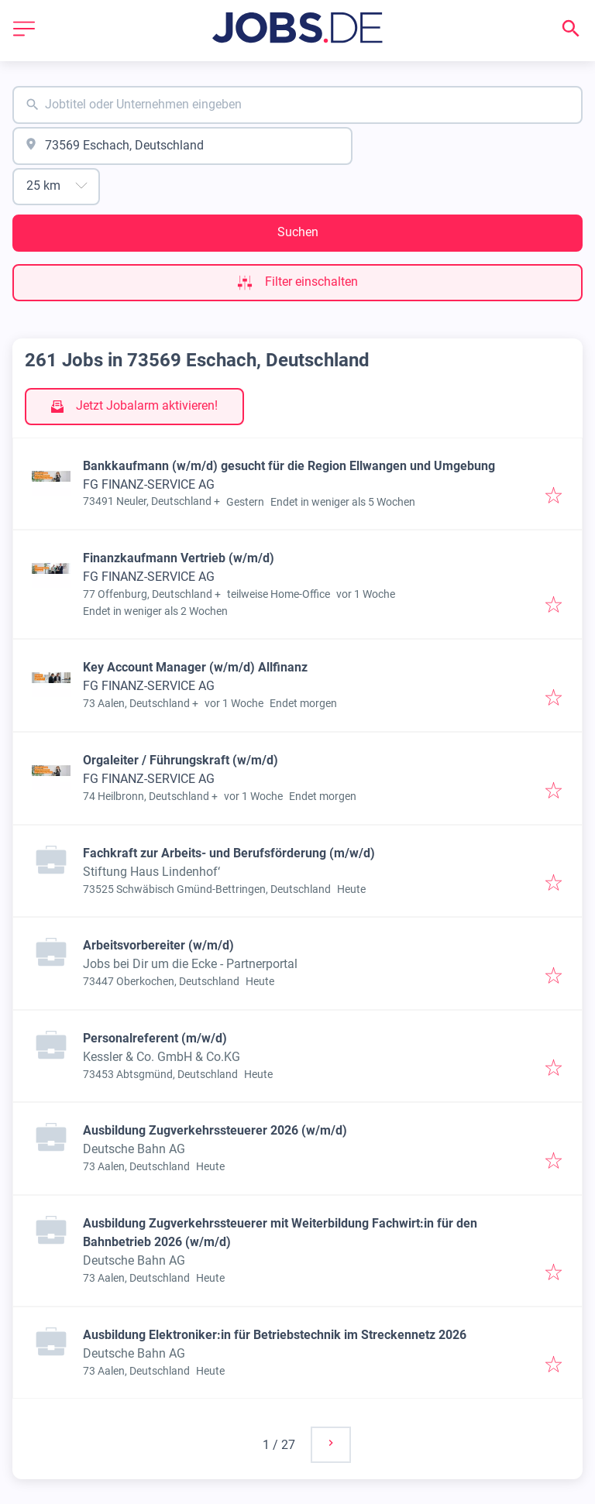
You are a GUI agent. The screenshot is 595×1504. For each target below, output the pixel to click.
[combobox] (297, 105)
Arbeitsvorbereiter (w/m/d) (158, 945)
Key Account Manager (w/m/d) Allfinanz (195, 667)
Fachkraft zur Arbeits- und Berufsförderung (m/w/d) (229, 853)
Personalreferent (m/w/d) (155, 1038)
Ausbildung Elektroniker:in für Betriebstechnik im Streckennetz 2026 (274, 1334)
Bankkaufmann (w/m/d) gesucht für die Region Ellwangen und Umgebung (289, 465)
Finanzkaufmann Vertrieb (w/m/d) (178, 558)
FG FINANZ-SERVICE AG (149, 484)
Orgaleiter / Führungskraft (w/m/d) (180, 760)
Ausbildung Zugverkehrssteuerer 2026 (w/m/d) (215, 1130)
